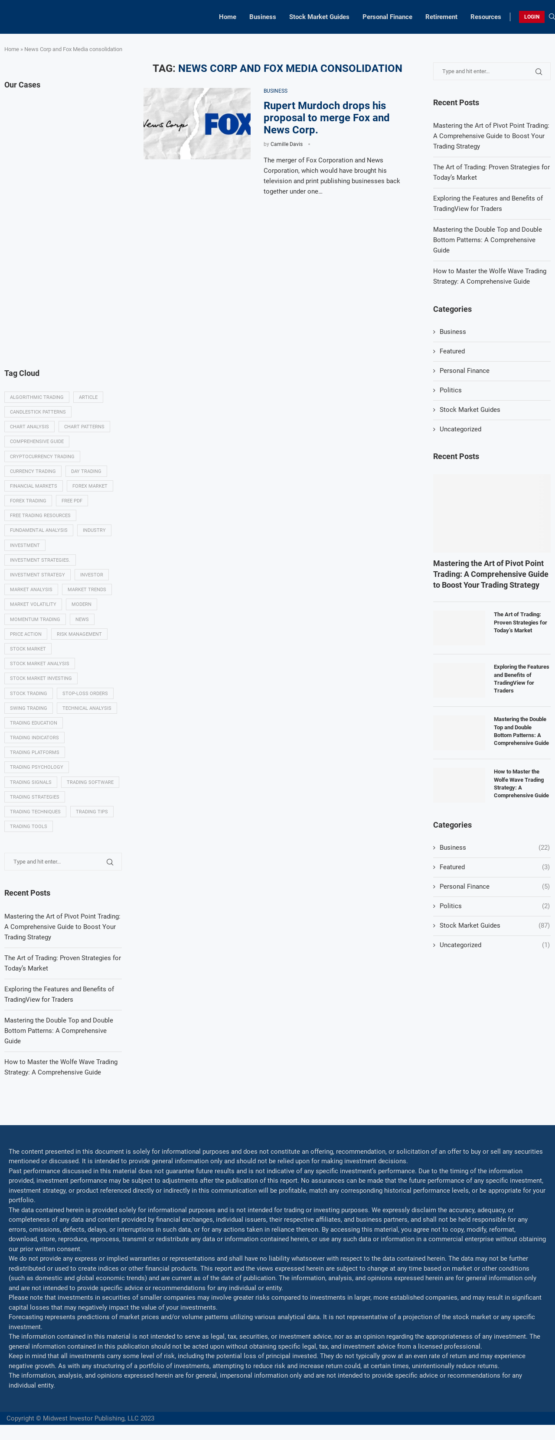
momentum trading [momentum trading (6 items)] (35, 619)
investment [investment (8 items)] (25, 545)
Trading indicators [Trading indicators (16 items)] (34, 738)
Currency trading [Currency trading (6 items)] (33, 471)
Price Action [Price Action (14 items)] (26, 634)
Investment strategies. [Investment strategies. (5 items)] (40, 560)
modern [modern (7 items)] (81, 604)
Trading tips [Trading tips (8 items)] (92, 812)
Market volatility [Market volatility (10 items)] (33, 604)
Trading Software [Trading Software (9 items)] (90, 782)
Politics (451, 390)
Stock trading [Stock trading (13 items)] (28, 693)
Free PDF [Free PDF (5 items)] (72, 501)
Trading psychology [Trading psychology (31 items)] (36, 767)
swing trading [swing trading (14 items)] (28, 708)
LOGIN (531, 17)
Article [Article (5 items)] (88, 397)
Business (262, 17)
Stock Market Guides (319, 17)
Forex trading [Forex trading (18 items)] (28, 501)
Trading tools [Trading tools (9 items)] (28, 826)
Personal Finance (387, 17)
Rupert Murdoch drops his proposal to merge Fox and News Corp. (327, 118)
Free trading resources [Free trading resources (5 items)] (40, 515)
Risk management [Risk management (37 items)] (79, 634)
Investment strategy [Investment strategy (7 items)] (37, 575)
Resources (485, 17)
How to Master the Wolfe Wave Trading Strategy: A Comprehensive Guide (521, 783)
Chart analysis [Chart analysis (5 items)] (29, 427)
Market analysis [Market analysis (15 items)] (31, 589)
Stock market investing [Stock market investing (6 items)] (41, 678)
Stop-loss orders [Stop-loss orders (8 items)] (85, 693)
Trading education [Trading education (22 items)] (33, 723)
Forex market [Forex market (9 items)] (90, 486)
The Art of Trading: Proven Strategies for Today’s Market (520, 622)
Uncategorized (460, 429)
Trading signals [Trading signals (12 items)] (31, 782)
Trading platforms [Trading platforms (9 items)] (34, 752)
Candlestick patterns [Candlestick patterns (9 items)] (38, 412)
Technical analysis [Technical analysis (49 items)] (86, 708)
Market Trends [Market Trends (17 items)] (87, 589)
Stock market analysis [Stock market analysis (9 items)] (39, 664)
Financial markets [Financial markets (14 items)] (33, 486)
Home (227, 17)
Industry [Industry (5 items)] (94, 530)
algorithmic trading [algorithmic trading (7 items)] (37, 397)
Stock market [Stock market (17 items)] (28, 649)
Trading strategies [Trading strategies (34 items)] (34, 797)
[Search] (552, 16)
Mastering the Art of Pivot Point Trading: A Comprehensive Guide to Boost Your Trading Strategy (491, 136)
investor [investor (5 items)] (91, 575)
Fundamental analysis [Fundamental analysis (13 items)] (39, 530)
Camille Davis (287, 144)
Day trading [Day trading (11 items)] (86, 471)
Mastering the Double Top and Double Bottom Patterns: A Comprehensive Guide (487, 240)
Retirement (441, 17)
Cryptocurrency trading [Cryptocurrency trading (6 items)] (42, 457)
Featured (452, 351)
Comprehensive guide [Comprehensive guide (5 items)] (37, 441)
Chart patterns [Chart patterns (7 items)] (84, 427)
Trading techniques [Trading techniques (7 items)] (35, 812)
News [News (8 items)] (82, 619)
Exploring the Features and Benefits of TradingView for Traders (521, 678)
